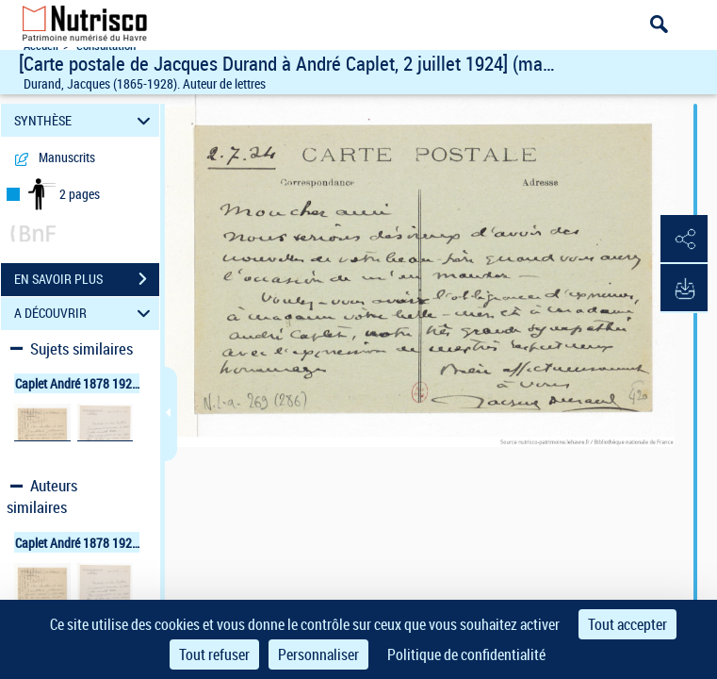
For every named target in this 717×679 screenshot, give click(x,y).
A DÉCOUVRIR (85, 313)
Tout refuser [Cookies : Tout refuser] (214, 654)
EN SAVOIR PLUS (86, 279)
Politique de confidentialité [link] (466, 654)
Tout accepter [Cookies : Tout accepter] (627, 624)
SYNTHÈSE (85, 120)
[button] (684, 239)
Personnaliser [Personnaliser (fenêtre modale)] (318, 654)
